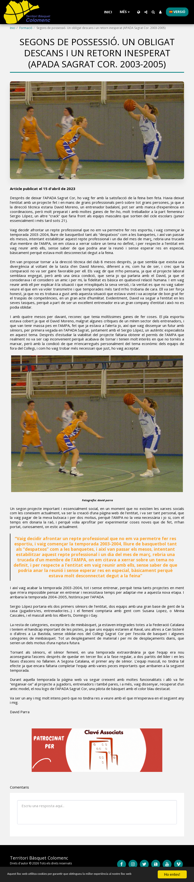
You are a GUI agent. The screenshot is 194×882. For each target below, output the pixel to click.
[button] (145, 12)
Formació (25, 28)
